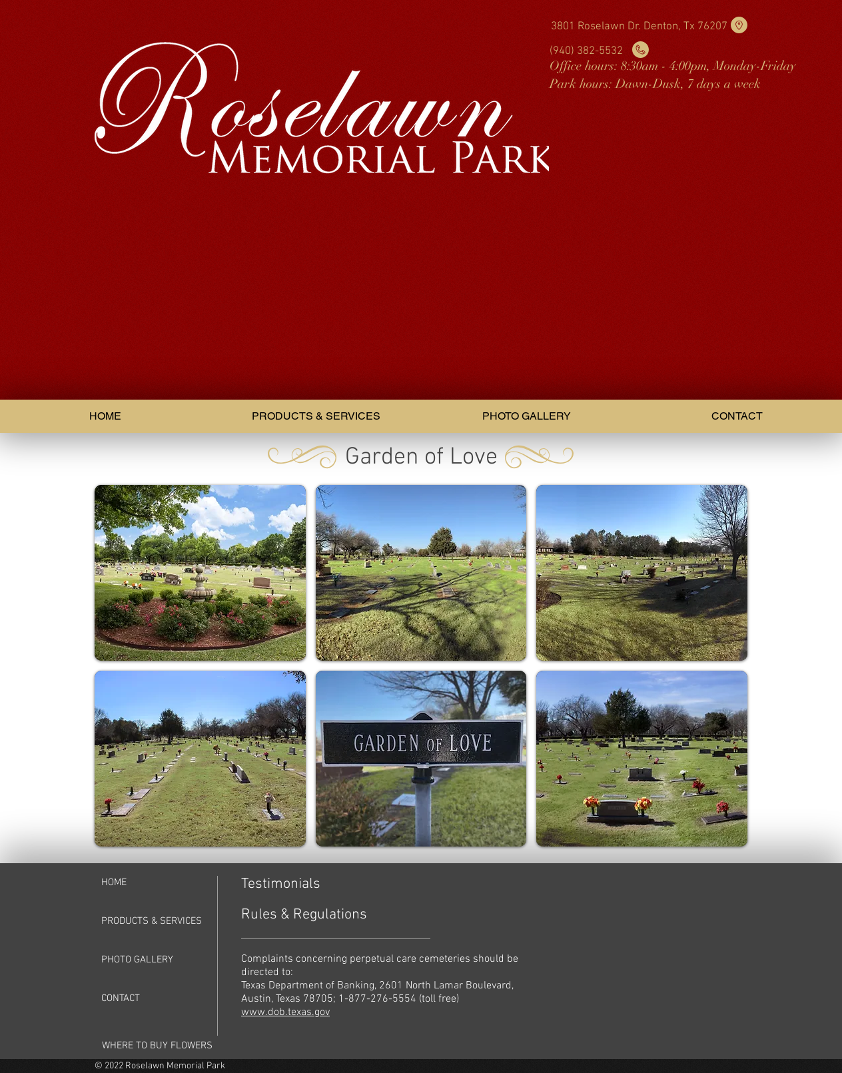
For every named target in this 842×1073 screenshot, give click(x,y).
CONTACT (120, 998)
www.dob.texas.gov (285, 1012)
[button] (200, 573)
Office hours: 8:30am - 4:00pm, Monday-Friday (673, 66)
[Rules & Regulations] (317, 915)
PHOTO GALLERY (137, 960)
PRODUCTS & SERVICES (151, 921)
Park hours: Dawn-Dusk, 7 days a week (655, 84)
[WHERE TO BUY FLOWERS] (157, 1045)
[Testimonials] (288, 884)
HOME (114, 883)
